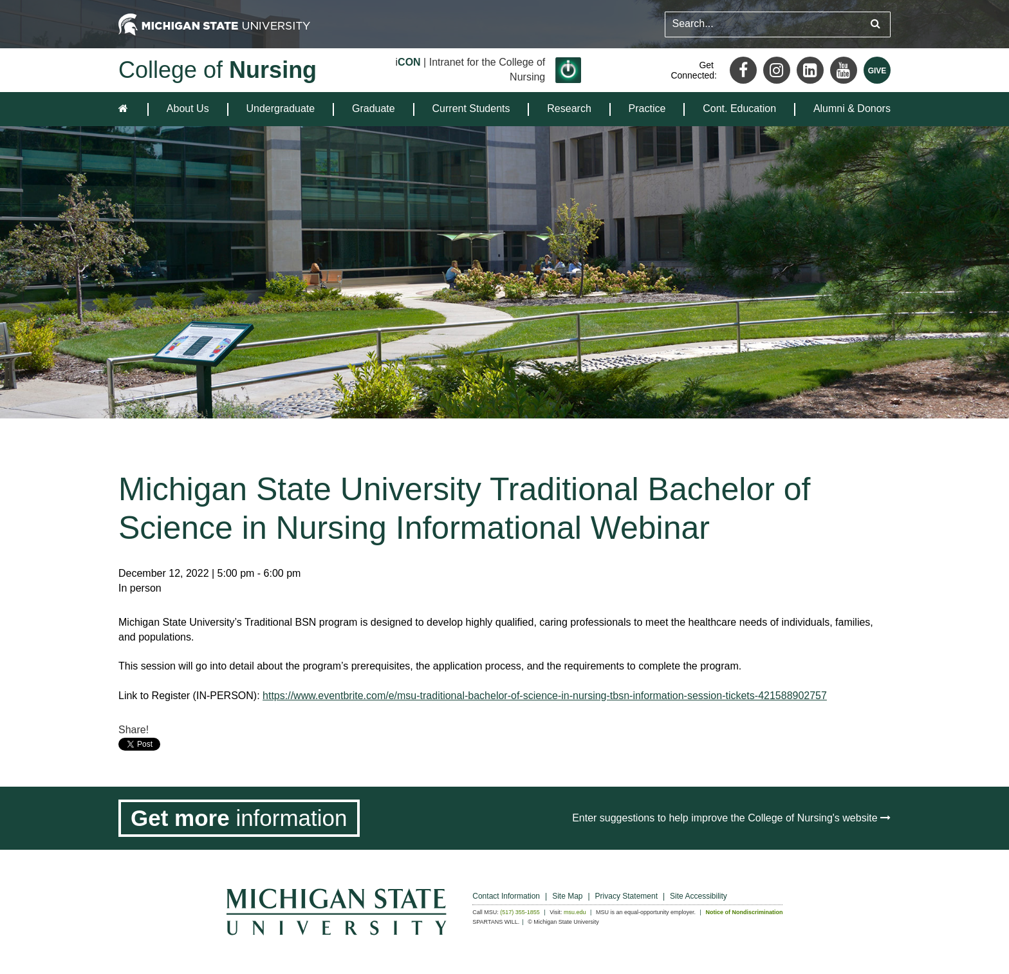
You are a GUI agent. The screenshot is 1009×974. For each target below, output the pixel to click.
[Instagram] (776, 70)
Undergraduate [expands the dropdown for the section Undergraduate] (280, 108)
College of (217, 70)
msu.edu (575, 912)
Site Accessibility (698, 896)
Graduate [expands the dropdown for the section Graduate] (373, 108)
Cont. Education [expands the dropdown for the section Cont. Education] (739, 108)
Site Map (567, 896)
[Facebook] (743, 70)
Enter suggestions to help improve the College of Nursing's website (731, 817)
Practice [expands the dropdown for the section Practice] (647, 108)
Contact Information (506, 896)
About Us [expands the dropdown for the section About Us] (188, 108)
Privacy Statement (626, 896)
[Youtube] (843, 70)
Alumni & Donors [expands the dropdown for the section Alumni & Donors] (852, 108)
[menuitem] (188, 109)
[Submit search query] (875, 24)
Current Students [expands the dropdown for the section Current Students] (471, 108)
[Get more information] (239, 818)
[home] (125, 109)
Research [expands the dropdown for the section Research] (569, 108)
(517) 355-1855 (520, 912)
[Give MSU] (877, 70)
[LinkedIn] (810, 70)
